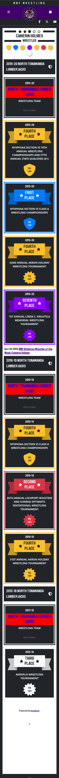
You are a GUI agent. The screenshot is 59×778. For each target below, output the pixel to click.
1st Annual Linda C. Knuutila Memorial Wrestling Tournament (29, 320)
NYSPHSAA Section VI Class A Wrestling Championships (29, 210)
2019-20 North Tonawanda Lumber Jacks (25, 66)
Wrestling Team (29, 101)
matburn (35, 711)
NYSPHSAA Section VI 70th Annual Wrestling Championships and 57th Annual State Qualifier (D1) (29, 153)
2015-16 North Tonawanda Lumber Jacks (25, 594)
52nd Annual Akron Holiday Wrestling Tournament (30, 264)
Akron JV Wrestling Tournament (29, 676)
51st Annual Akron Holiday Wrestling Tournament (29, 561)
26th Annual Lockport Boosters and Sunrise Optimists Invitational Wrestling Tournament (29, 503)
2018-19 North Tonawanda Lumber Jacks (25, 363)
